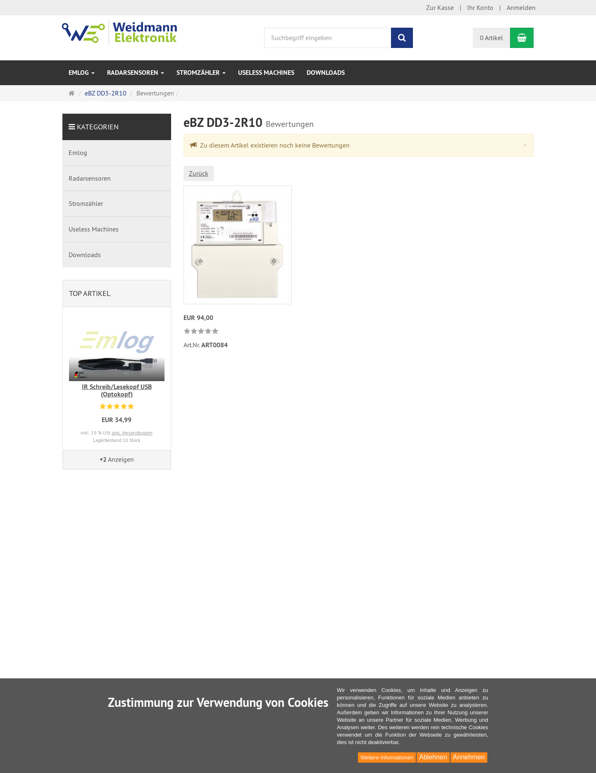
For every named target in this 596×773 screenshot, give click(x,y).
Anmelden (521, 7)
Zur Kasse (440, 7)
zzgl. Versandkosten (132, 432)
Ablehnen (433, 757)
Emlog (82, 72)
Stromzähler (201, 72)
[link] (201, 332)
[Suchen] (402, 38)
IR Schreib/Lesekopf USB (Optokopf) (117, 390)
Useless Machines (266, 72)
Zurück (198, 173)
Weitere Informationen (386, 757)
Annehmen (469, 757)
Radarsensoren (135, 72)
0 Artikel (491, 37)
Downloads (326, 72)
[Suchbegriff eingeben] (327, 38)
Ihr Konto (480, 7)
